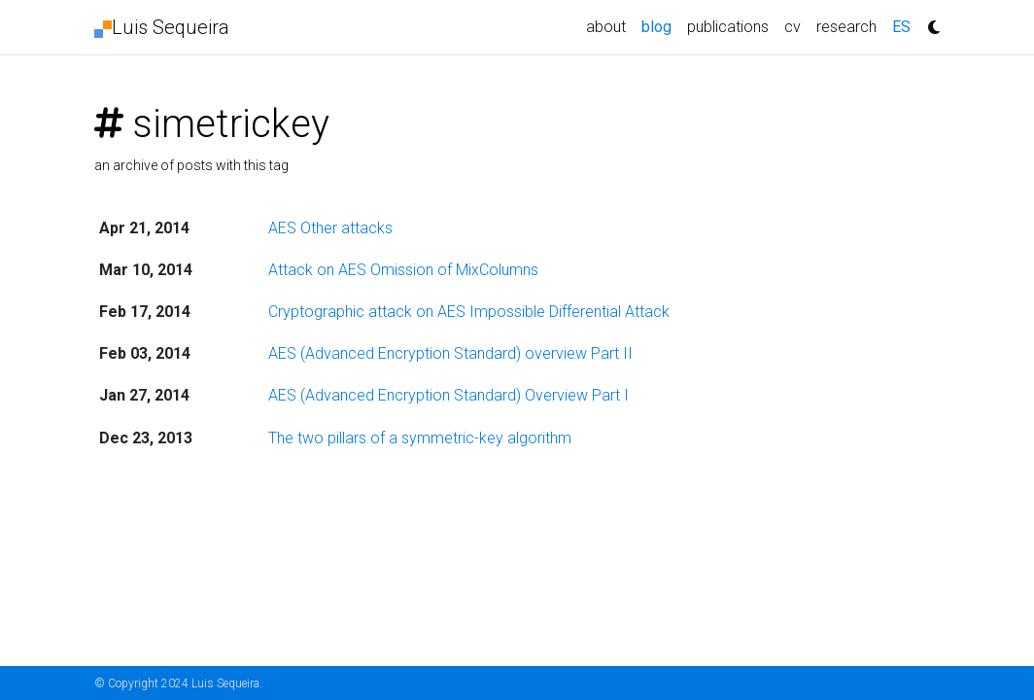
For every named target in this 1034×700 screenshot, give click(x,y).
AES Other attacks (330, 228)
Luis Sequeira (161, 27)
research (846, 27)
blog (660, 25)
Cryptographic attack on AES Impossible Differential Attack (469, 311)
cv (792, 27)
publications (728, 27)
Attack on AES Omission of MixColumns (403, 270)
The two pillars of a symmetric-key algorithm (419, 438)
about (606, 27)
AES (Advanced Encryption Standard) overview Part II (450, 353)
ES (901, 27)
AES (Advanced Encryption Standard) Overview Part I (448, 395)
